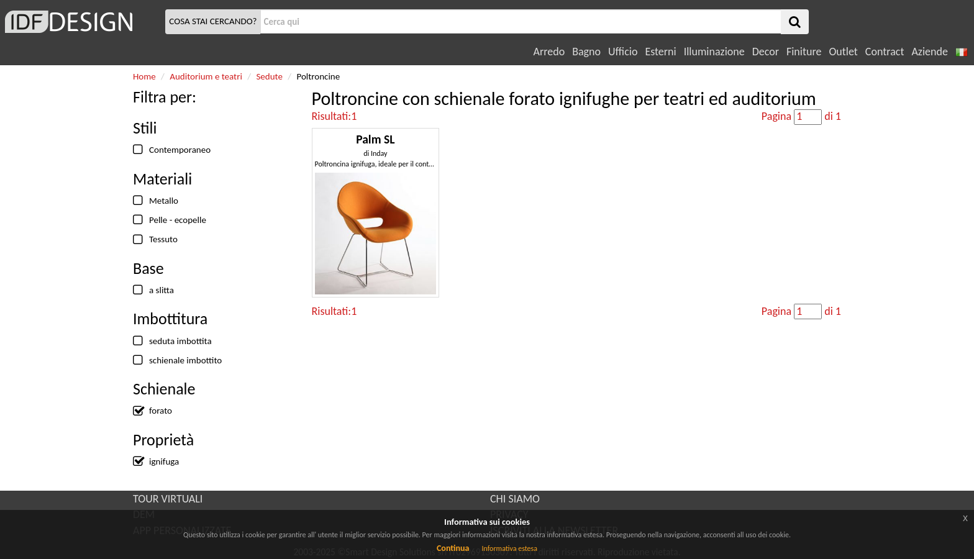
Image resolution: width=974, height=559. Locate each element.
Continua (453, 548)
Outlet (843, 51)
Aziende (929, 51)
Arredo (549, 51)
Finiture (803, 51)
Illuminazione (714, 51)
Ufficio (622, 51)
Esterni (660, 51)
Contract (884, 51)
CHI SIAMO (515, 499)
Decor (765, 51)
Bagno (586, 51)
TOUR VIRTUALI (168, 499)
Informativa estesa (509, 548)
